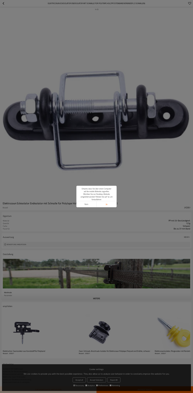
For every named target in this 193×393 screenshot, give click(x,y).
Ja (106, 204)
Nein (86, 204)
